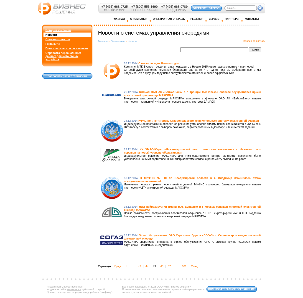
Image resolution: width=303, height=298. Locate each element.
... (132, 266)
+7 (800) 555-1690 (144, 6)
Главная (103, 41)
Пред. (118, 266)
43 (139, 266)
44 (146, 266)
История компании (58, 30)
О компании (118, 41)
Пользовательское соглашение (67, 48)
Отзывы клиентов (58, 39)
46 (161, 266)
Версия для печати (254, 41)
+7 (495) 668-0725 (114, 6)
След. (194, 266)
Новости (51, 34)
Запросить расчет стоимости (67, 76)
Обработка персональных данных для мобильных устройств (63, 56)
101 (184, 266)
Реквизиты (53, 43)
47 (169, 266)
